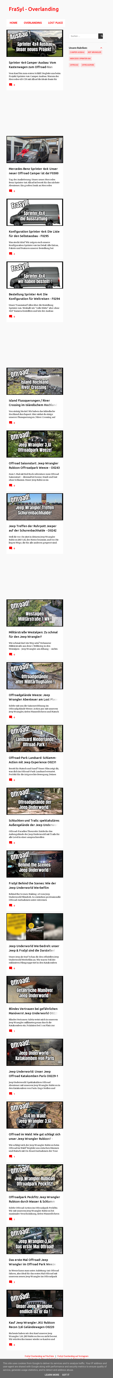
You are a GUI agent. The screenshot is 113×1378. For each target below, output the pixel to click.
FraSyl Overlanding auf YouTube (39, 1356)
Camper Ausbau (77, 52)
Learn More (52, 1374)
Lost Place (54, 23)
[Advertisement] (33, 113)
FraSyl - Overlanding (34, 9)
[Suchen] (105, 9)
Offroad (74, 65)
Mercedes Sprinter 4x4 (80, 59)
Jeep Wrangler (94, 52)
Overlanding (32, 23)
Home (12, 23)
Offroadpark (88, 65)
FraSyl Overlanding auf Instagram (72, 1356)
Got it (65, 1374)
